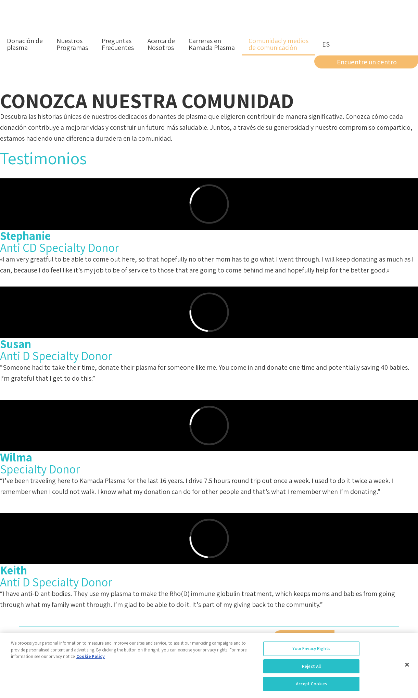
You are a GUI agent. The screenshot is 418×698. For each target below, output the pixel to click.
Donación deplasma (25, 44)
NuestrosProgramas (72, 44)
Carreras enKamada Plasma (212, 44)
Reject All (311, 668)
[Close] (407, 666)
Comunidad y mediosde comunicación (278, 44)
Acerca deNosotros (161, 44)
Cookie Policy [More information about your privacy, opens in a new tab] (90, 658)
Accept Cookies (311, 686)
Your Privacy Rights (311, 650)
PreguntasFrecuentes (118, 44)
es (326, 44)
